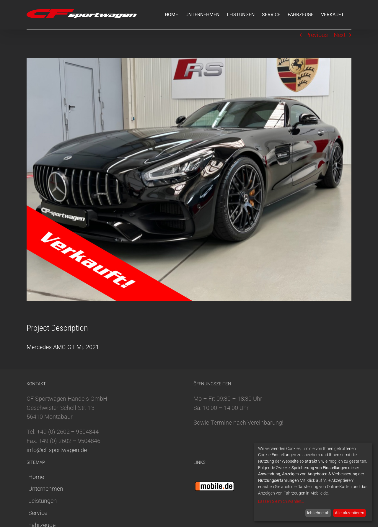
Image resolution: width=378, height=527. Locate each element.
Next (340, 34)
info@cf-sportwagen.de (57, 450)
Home (36, 476)
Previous (316, 34)
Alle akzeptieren (349, 512)
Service (37, 512)
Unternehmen (45, 488)
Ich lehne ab (318, 512)
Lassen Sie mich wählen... (281, 501)
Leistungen (42, 500)
